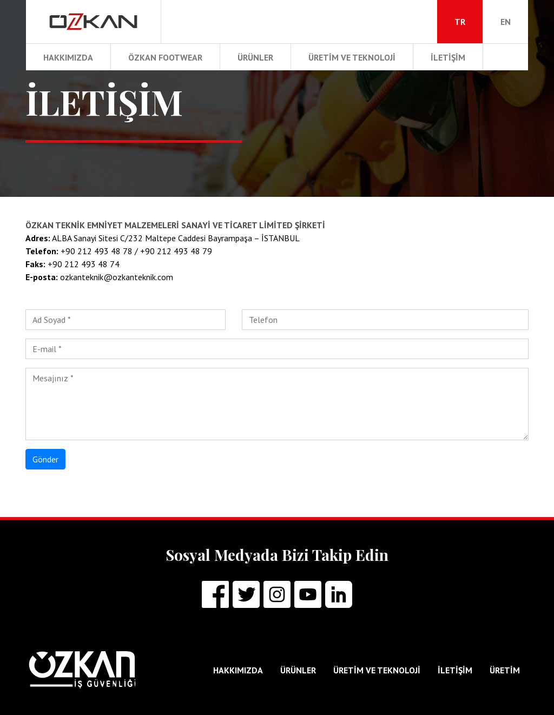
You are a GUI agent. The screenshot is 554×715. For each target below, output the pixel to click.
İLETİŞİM (448, 57)
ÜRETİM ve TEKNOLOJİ (351, 57)
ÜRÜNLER (255, 57)
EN (505, 21)
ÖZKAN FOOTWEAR (165, 57)
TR (459, 21)
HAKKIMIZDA (68, 57)
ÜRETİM (505, 670)
